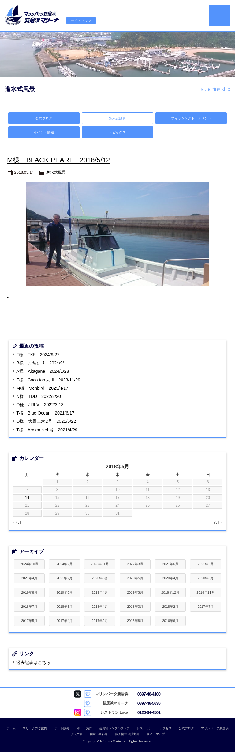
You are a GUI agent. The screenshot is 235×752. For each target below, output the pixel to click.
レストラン (144, 728)
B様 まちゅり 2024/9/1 (41, 363)
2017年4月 (64, 621)
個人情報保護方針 (127, 734)
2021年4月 (29, 578)
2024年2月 (64, 564)
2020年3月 (205, 578)
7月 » (218, 522)
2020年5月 (135, 578)
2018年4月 (100, 606)
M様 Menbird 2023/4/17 (42, 388)
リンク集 (76, 734)
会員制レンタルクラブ (114, 728)
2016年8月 (135, 621)
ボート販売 (62, 728)
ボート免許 (84, 728)
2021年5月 (205, 564)
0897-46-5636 (148, 703)
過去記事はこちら (33, 662)
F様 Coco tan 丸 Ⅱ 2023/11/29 (48, 379)
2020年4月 (170, 578)
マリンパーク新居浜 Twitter (77, 694)
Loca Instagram (77, 712)
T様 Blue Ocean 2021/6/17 (45, 413)
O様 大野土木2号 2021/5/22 (46, 421)
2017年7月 (205, 606)
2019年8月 (29, 592)
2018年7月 (29, 606)
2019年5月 (64, 592)
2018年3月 (135, 606)
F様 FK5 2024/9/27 (37, 354)
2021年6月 (170, 564)
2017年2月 (100, 621)
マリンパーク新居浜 (215, 728)
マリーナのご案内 (35, 728)
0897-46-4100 (148, 694)
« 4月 (17, 522)
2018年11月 (205, 592)
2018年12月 (170, 592)
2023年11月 (100, 564)
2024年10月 (29, 564)
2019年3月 (135, 592)
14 (27, 498)
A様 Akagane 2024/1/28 (42, 371)
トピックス (117, 132)
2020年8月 (100, 578)
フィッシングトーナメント (191, 118)
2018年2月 (170, 606)
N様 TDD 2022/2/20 (38, 396)
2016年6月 (170, 621)
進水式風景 (56, 172)
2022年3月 (135, 564)
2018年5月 (64, 606)
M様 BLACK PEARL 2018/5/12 (58, 160)
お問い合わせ (98, 734)
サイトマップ (81, 20)
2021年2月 (64, 578)
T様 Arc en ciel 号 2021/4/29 (46, 429)
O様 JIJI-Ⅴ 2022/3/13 (39, 404)
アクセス (165, 728)
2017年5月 (29, 621)
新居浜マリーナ (32, 15)
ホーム (11, 728)
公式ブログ (43, 118)
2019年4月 (100, 592)
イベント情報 (44, 132)
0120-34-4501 (148, 712)
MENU (219, 15)
